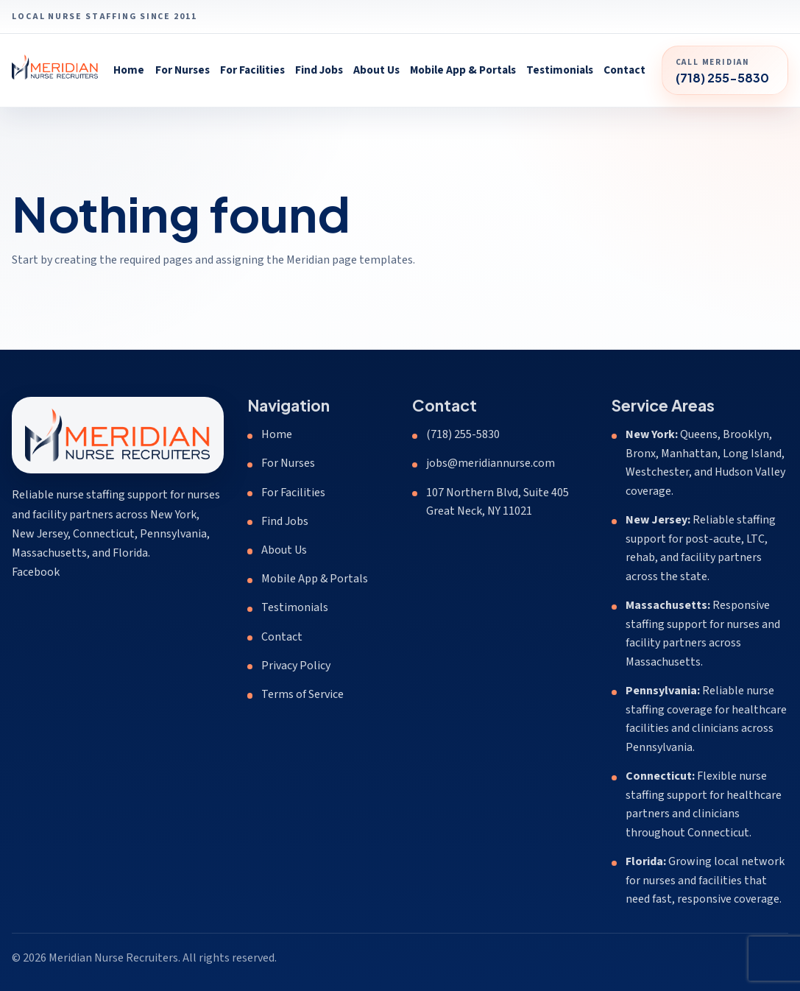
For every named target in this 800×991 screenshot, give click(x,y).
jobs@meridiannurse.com (490, 463)
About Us (376, 70)
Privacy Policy (295, 665)
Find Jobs (319, 70)
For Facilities (252, 70)
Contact (624, 70)
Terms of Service (302, 694)
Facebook (36, 572)
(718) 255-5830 (463, 434)
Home (128, 70)
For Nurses (182, 70)
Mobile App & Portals (463, 70)
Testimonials (559, 70)
